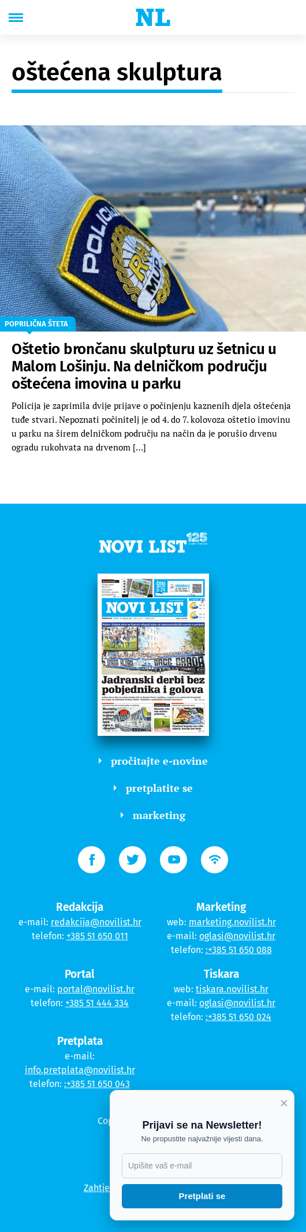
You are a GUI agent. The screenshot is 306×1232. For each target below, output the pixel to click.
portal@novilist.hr (96, 989)
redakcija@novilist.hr (96, 922)
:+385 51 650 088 (239, 949)
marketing (153, 815)
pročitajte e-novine (153, 761)
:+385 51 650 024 (238, 1016)
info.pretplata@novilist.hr (80, 1069)
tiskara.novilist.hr (232, 989)
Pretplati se (202, 1196)
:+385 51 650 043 (97, 1083)
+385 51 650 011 (97, 935)
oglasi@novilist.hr (237, 935)
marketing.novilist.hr (232, 922)
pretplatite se (153, 788)
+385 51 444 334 (97, 1002)
